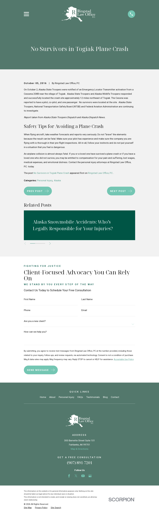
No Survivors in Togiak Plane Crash (51, 173)
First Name (29, 299)
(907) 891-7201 (79, 462)
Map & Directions (79, 449)
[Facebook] (69, 475)
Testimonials (93, 397)
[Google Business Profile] (90, 475)
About (52, 397)
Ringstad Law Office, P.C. (100, 173)
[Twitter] (76, 475)
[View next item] (50, 243)
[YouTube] (83, 475)
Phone (27, 310)
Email (84, 310)
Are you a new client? (35, 321)
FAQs (80, 397)
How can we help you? (35, 332)
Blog (105, 397)
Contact (115, 397)
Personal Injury (44, 180)
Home (43, 397)
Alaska (57, 180)
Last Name (87, 299)
